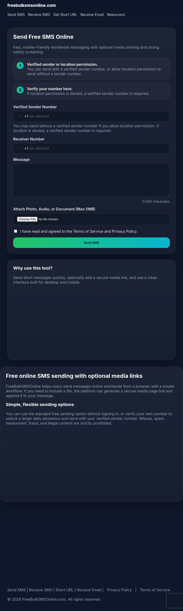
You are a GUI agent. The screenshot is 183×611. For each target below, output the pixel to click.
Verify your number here (49, 88)
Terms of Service (88, 231)
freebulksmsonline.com (31, 5)
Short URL (65, 590)
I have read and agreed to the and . (79, 231)
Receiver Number (28, 139)
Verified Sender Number (35, 106)
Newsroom (116, 14)
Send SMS (16, 14)
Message (21, 159)
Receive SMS (39, 14)
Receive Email (92, 14)
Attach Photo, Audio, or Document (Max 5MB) (54, 209)
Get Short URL (65, 14)
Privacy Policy (124, 231)
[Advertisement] (91, 321)
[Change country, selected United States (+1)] (20, 116)
